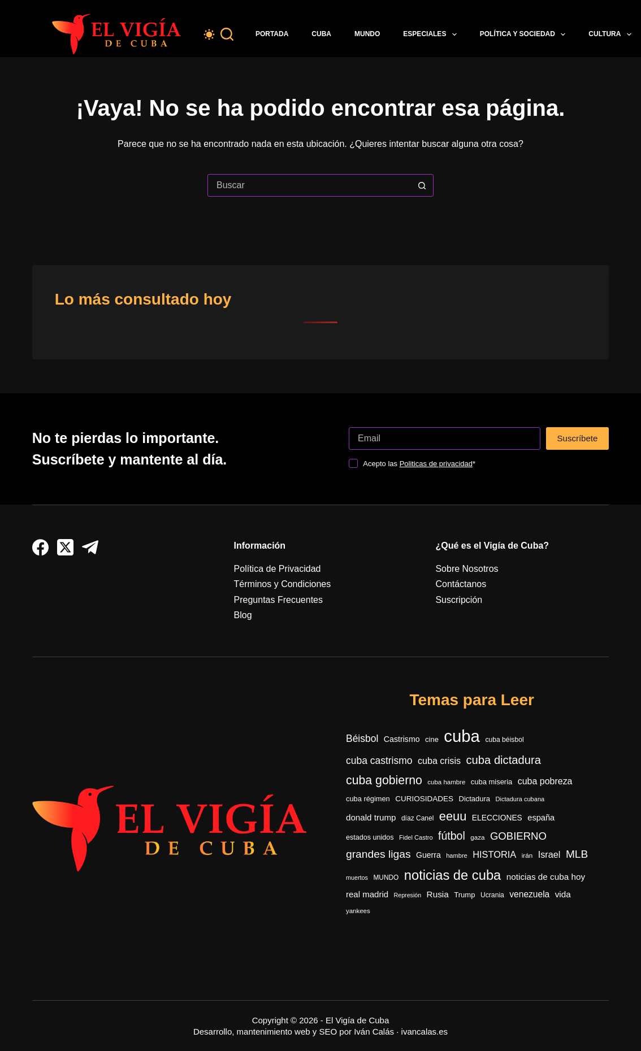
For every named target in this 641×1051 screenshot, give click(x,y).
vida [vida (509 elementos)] (563, 894)
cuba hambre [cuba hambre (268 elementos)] (446, 782)
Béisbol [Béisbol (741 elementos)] (362, 738)
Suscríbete (577, 438)
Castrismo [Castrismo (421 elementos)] (402, 739)
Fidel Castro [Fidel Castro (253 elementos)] (416, 837)
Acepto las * (419, 463)
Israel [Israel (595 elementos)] (549, 854)
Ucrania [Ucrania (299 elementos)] (492, 895)
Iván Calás (374, 1031)
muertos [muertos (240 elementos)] (357, 877)
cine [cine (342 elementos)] (432, 739)
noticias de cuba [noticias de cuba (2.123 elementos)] (452, 875)
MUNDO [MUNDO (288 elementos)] (386, 877)
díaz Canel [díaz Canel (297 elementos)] (417, 818)
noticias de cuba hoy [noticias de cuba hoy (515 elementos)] (545, 876)
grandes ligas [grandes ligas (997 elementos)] (378, 854)
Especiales (432, 34)
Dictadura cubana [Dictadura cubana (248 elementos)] (520, 799)
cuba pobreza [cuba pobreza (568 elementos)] (545, 781)
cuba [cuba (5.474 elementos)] (462, 736)
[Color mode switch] (209, 34)
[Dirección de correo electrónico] (444, 438)
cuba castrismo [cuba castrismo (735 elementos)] (379, 760)
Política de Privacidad (277, 569)
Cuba (321, 34)
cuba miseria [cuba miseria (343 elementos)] (492, 782)
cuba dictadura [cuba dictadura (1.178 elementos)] (503, 760)
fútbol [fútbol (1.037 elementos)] (451, 835)
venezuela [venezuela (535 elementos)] (529, 894)
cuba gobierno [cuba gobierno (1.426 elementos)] (384, 780)
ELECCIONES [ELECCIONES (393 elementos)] (497, 818)
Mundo (367, 34)
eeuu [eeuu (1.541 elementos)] (453, 816)
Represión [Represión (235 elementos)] (408, 895)
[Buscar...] (309, 185)
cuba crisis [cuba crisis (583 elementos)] (439, 760)
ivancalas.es (424, 1031)
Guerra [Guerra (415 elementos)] (428, 854)
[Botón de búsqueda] (421, 185)
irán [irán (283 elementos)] (527, 855)
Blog (243, 615)
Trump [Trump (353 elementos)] (464, 895)
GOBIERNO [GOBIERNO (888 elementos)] (518, 836)
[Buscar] (226, 34)
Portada (271, 34)
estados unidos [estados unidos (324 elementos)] (370, 837)
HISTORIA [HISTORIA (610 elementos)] (494, 854)
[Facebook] (40, 547)
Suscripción (458, 600)
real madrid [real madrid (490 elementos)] (367, 894)
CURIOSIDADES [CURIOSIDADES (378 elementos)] (424, 798)
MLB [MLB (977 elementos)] (577, 854)
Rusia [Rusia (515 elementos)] (438, 894)
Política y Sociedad (525, 34)
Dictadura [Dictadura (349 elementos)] (475, 798)
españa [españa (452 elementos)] (541, 817)
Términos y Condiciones (282, 584)
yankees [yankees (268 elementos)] (358, 910)
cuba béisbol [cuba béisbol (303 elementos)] (504, 740)
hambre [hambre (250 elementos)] (456, 855)
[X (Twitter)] (65, 547)
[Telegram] (90, 547)
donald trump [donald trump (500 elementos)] (371, 817)
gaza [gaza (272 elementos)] (477, 837)
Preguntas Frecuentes (278, 600)
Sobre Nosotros (466, 569)
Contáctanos (460, 584)
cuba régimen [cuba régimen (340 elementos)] (368, 798)
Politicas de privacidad (436, 463)
